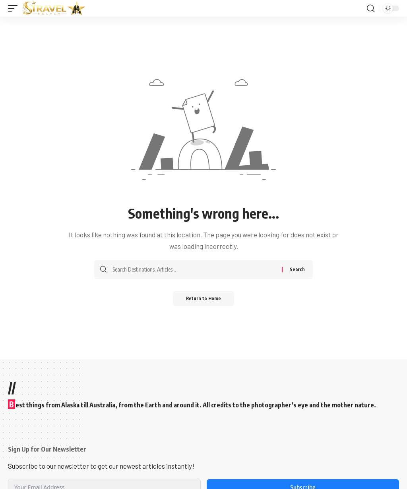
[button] (14, 8)
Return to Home (203, 299)
